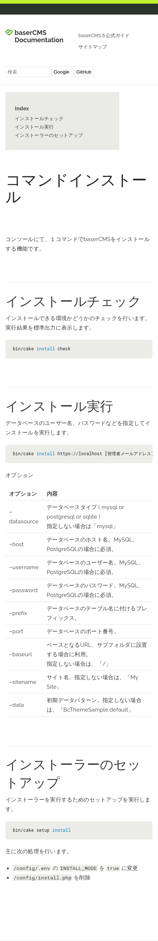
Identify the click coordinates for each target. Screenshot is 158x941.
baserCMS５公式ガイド (104, 35)
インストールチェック (39, 118)
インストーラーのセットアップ (49, 135)
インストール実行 (34, 127)
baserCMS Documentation (39, 36)
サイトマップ (92, 47)
